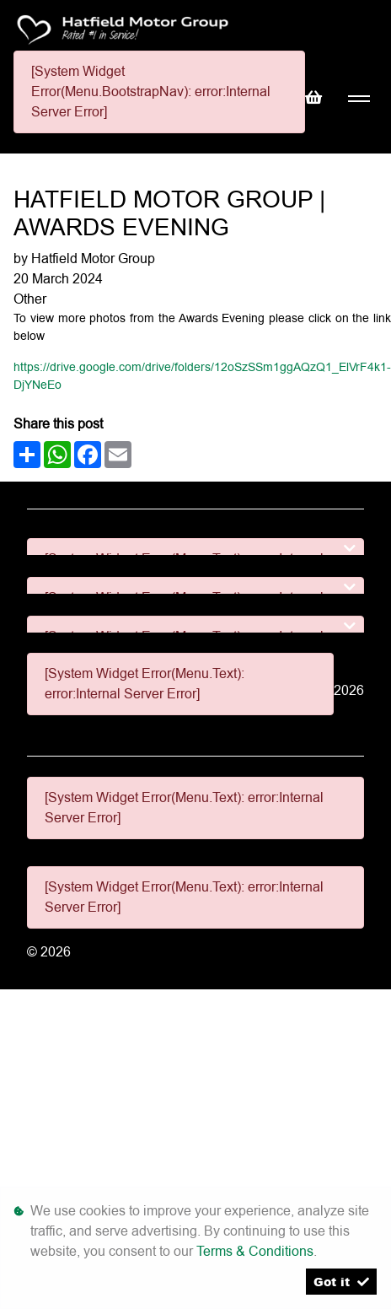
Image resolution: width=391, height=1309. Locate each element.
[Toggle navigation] (359, 99)
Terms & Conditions (254, 1251)
